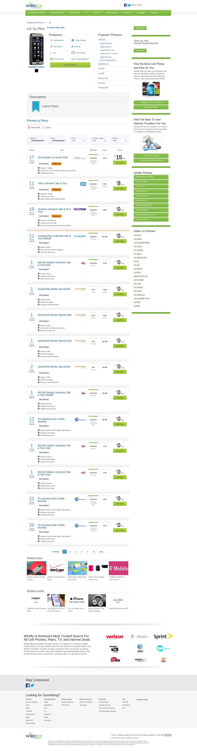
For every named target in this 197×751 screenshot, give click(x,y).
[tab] (113, 48)
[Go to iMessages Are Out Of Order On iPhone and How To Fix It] (56, 600)
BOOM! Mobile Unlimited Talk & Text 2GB (54, 473)
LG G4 (136, 261)
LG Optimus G (139, 295)
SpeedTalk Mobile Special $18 (54, 341)
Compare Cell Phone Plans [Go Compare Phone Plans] (151, 102)
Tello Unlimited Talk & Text (52, 183)
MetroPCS (29, 720)
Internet (97, 13)
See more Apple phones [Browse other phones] (108, 60)
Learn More (140, 28)
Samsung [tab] (103, 88)
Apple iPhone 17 (105, 47)
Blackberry (126, 705)
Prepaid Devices (105, 705)
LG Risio (137, 302)
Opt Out (168, 735)
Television (83, 705)
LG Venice (138, 291)
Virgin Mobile (30, 714)
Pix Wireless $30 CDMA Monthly (51, 526)
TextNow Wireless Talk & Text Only (54, 210)
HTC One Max (141, 182)
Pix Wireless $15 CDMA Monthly (51, 420)
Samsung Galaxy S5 (144, 205)
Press (139, 5)
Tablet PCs (65, 705)
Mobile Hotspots (67, 702)
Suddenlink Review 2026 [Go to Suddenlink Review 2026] (118, 609)
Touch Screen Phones (107, 708)
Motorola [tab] (103, 78)
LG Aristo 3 (138, 246)
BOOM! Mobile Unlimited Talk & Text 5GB (54, 263)
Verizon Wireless (32, 702)
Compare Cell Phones (35, 23)
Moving (154, 13)
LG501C (137, 306)
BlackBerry (48, 705)
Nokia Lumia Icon (142, 219)
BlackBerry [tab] (103, 64)
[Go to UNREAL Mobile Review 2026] (35, 600)
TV (87, 13)
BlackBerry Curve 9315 (145, 177)
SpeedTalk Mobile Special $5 (54, 289)
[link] (34, 127)
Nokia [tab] (101, 83)
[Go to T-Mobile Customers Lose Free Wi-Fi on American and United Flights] (118, 568)
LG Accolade (139, 280)
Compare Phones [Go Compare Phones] (151, 107)
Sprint (28, 708)
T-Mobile (29, 711)
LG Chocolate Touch (142, 298)
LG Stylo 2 (138, 254)
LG (50, 23)
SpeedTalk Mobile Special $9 (54, 366)
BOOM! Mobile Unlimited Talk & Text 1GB (54, 446)
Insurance (127, 13)
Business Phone (57, 13)
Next (101, 552)
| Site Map (160, 735)
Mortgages (141, 13)
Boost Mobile (30, 723)
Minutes (32, 138)
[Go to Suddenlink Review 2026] (117, 600)
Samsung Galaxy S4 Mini (145, 215)
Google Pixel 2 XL (141, 276)
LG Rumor (138, 239)
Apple (46, 702)
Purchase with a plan (56, 28)
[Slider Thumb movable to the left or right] (29, 141)
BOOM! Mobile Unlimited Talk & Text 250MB (54, 393)
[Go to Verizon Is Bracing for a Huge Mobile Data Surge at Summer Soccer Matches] (57, 568)
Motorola (47, 714)
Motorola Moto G (142, 210)
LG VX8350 (138, 287)
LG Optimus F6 (141, 196)
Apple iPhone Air (106, 57)
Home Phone (74, 13)
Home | (114, 735)
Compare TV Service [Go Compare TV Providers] (151, 156)
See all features (70, 65)
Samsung (47, 720)
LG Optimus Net (140, 257)
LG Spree (137, 235)
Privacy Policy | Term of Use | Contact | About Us (137, 735)
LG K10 (137, 265)
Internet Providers (86, 702)
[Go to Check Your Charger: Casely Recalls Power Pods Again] (98, 568)
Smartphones (103, 702)
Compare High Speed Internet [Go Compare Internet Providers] (151, 160)
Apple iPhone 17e (106, 43)
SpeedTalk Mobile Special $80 (54, 315)
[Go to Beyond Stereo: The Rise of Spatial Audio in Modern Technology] (97, 600)
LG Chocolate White (141, 242)
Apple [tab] (101, 39)
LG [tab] (101, 73)
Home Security (111, 13)
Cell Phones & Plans (36, 13)
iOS (123, 708)
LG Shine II (138, 269)
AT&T (28, 705)
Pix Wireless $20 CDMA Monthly (51, 499)
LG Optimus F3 (141, 191)
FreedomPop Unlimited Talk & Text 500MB (54, 237)
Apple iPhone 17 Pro (107, 50)
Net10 (28, 717)
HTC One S (140, 186)
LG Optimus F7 (141, 200)
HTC (45, 708)
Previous (55, 552)
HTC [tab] (101, 69)
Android (125, 702)
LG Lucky (137, 283)
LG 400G (137, 272)
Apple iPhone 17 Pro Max (108, 54)
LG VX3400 (138, 250)
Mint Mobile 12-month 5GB (53, 157)
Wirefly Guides (142, 700)
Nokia (46, 717)
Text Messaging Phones (107, 711)
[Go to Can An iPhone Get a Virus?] (76, 600)
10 (94, 552)
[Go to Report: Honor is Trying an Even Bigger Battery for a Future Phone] (36, 568)
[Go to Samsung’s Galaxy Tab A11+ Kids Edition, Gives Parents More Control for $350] (77, 568)
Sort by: (115, 138)
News (133, 5)
